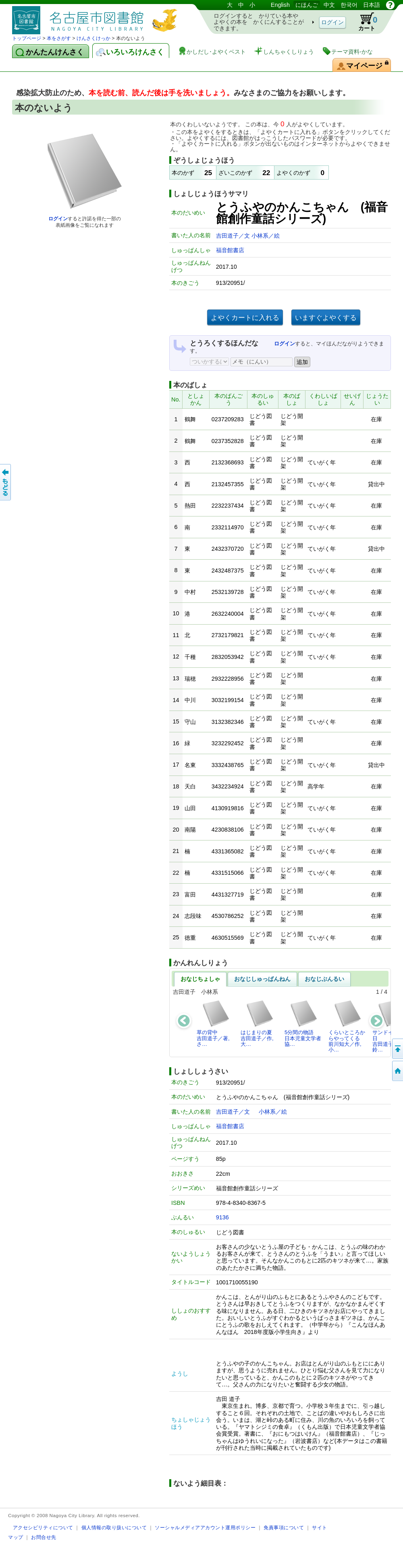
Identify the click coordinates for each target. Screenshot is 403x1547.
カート (364, 21)
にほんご (306, 5)
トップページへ (397, 1071)
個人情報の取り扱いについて (114, 1527)
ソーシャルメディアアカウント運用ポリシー (205, 1527)
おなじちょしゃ (200, 979)
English (280, 5)
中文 (329, 5)
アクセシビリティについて (43, 1527)
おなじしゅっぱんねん (262, 979)
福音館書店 (230, 250)
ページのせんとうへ (397, 1049)
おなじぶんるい (324, 979)
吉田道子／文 (233, 235)
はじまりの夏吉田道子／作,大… (257, 1023)
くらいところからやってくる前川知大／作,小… (346, 1026)
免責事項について (284, 1527)
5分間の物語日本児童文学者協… (303, 1023)
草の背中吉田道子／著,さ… (213, 1023)
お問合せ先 (43, 1537)
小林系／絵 (265, 235)
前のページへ (6, 482)
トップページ (26, 38)
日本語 (371, 5)
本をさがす (59, 38)
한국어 (349, 5)
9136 (222, 1217)
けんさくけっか (93, 38)
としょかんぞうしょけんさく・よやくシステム (96, 17)
